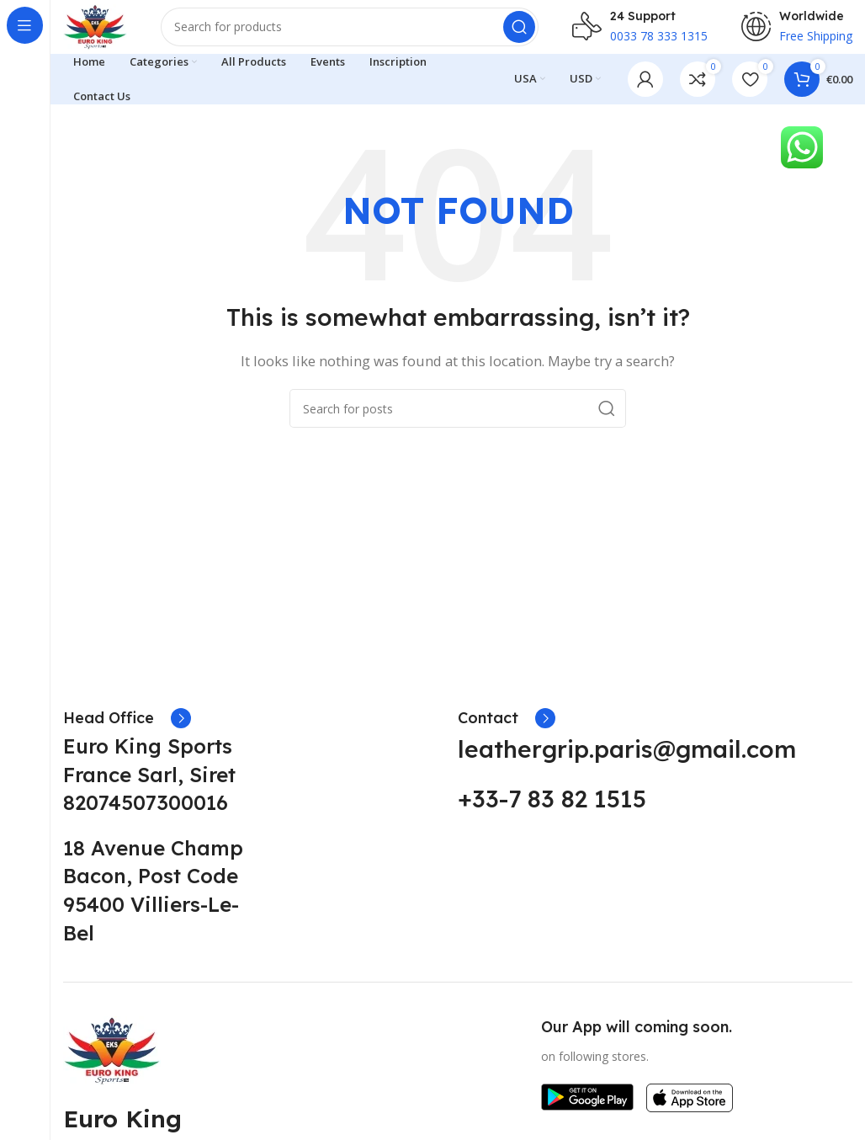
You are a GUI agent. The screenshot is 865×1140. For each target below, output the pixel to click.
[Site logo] (104, 32)
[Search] (359, 33)
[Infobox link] (127, 732)
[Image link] (112, 1062)
